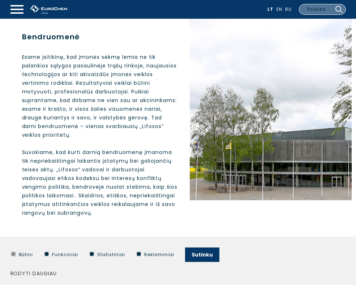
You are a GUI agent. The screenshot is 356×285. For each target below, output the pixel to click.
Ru (288, 9)
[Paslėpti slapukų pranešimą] (344, 252)
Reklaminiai (155, 254)
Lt (270, 9)
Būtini (22, 254)
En (279, 9)
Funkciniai (61, 254)
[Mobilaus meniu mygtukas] (16, 9)
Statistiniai (107, 254)
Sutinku (202, 254)
